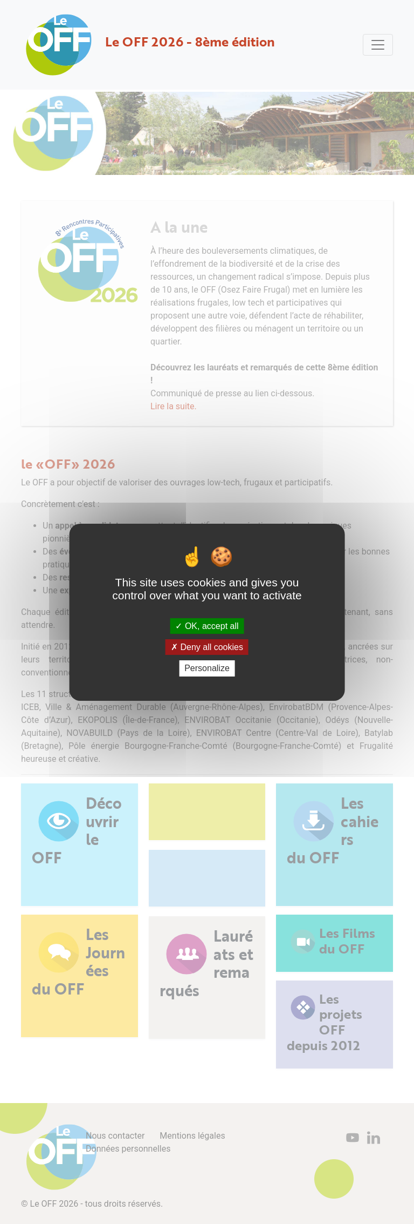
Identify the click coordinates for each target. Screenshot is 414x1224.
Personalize (207, 668)
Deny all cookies (207, 647)
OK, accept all (206, 626)
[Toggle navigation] (378, 45)
